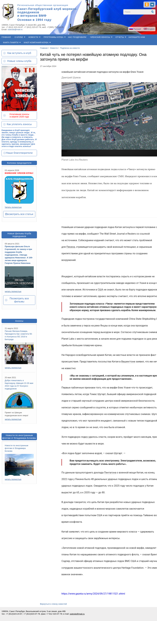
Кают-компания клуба (36, 42)
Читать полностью (13, 207)
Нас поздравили (77, 37)
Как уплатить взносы (19, 124)
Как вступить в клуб (19, 53)
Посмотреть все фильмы (19, 300)
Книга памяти (10, 42)
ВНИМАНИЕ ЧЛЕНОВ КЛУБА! (19, 173)
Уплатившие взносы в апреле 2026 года (19, 115)
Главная (6, 37)
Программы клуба (53, 37)
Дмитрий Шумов (71, 77)
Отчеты (119, 37)
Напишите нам (136, 37)
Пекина (70, 246)
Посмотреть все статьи (19, 214)
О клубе (19, 37)
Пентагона (110, 472)
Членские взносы (100, 37)
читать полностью (13, 291)
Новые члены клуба (19, 61)
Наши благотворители (19, 152)
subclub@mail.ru (15, 29)
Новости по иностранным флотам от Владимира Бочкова (16, 448)
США (100, 289)
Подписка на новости (70, 48)
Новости (33, 37)
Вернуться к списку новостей (53, 604)
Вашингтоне (128, 361)
